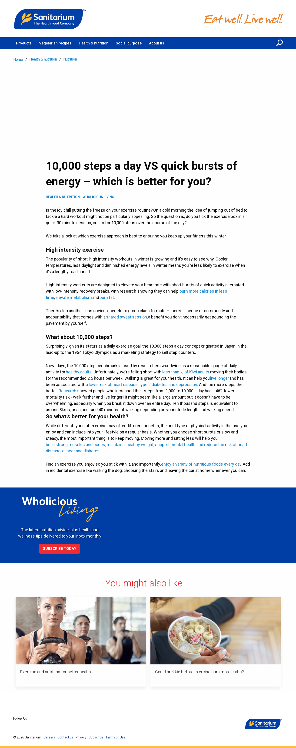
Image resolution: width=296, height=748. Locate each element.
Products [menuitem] (24, 43)
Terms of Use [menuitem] (115, 737)
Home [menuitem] (18, 59)
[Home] (50, 18)
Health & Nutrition (63, 197)
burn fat (107, 297)
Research (67, 390)
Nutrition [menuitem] (70, 59)
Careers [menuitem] (49, 737)
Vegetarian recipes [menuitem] (55, 43)
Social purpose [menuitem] (129, 43)
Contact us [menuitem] (65, 737)
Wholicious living (98, 197)
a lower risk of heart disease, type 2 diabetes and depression (141, 384)
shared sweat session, (127, 317)
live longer (219, 378)
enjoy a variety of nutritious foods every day (201, 464)
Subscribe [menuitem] (96, 737)
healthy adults (79, 371)
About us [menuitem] (156, 43)
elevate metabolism (73, 297)
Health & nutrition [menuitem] (93, 43)
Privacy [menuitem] (81, 737)
